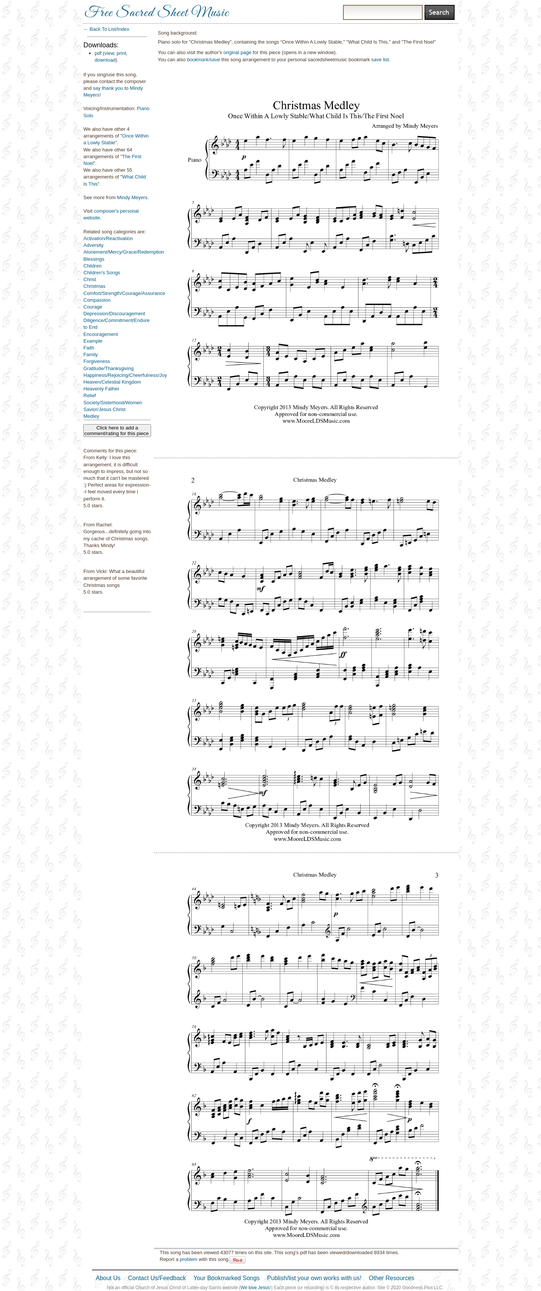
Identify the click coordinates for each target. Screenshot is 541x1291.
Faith (88, 348)
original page (237, 52)
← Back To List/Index (106, 29)
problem (188, 1259)
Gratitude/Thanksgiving (108, 368)
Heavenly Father (101, 389)
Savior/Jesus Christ (104, 409)
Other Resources (391, 1278)
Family (90, 354)
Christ (89, 279)
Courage (92, 307)
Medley (91, 416)
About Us (108, 1278)
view (109, 53)
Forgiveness (96, 361)
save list (380, 59)
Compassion (96, 300)
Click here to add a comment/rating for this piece (117, 430)
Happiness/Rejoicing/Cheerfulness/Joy (125, 375)
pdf (98, 53)
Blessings (93, 259)
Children (92, 266)
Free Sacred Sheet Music (157, 13)
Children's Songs (101, 272)
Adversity (93, 245)
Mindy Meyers (132, 197)
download (105, 60)
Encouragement (100, 334)
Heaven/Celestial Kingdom (112, 382)
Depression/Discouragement (114, 313)
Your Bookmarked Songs (226, 1278)
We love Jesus (255, 1287)
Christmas (94, 286)
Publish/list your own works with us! (314, 1278)
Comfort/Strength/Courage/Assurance (124, 293)
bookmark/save (203, 59)
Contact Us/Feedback (157, 1278)
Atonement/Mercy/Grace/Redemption (123, 252)
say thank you (108, 88)
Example (93, 341)
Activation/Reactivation (108, 238)
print (121, 53)
